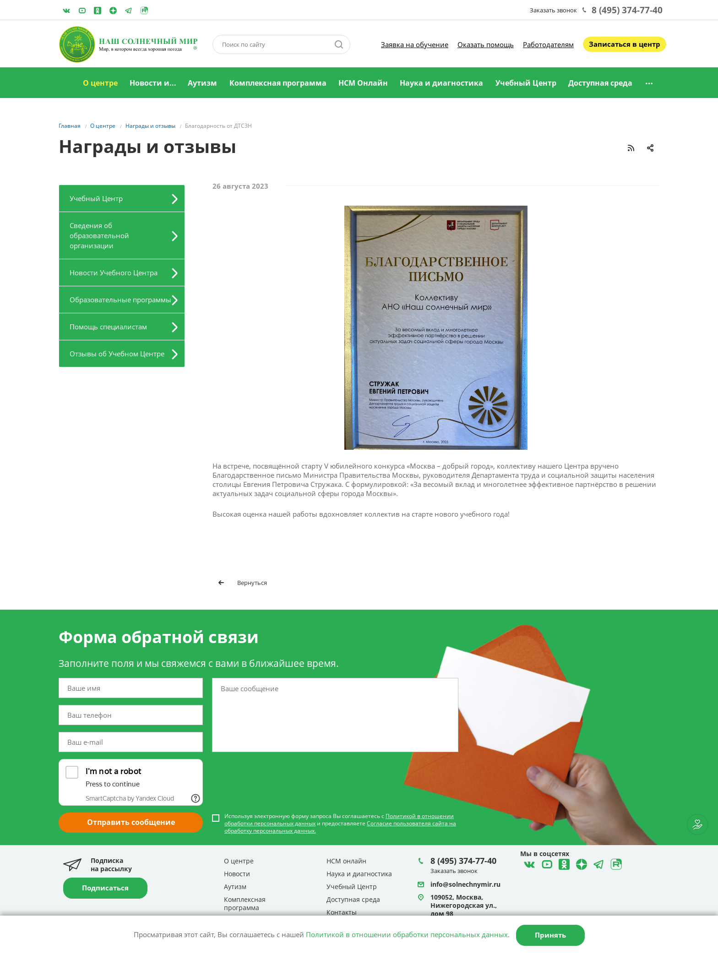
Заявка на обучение (414, 44)
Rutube (144, 10)
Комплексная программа (277, 83)
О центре (100, 83)
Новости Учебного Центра (114, 272)
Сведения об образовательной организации (99, 235)
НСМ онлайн (346, 861)
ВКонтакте (66, 10)
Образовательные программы (120, 299)
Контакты (341, 912)
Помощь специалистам (108, 326)
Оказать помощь (485, 44)
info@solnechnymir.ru (465, 884)
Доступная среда (600, 83)
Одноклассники (97, 10)
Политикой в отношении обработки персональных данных (407, 934)
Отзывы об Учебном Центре (117, 353)
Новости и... (153, 83)
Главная (65, 83)
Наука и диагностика (441, 83)
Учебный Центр (525, 83)
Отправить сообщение (131, 822)
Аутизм (202, 83)
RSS (631, 148)
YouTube (82, 10)
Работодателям (548, 44)
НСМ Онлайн (363, 83)
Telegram (113, 10)
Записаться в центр (624, 44)
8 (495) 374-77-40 (627, 10)
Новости (237, 873)
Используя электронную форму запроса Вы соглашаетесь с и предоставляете (340, 824)
